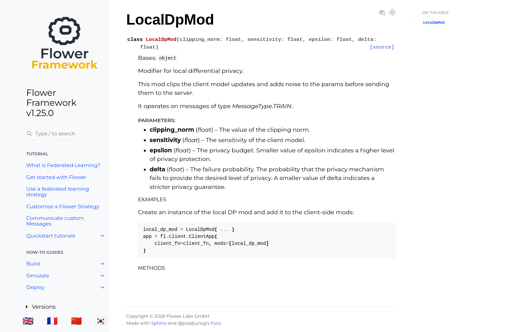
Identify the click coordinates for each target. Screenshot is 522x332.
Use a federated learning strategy (57, 192)
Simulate (37, 275)
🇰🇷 (100, 320)
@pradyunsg (192, 323)
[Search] (64, 133)
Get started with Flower (56, 177)
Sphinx (158, 323)
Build (33, 263)
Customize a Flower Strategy (62, 206)
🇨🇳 (76, 320)
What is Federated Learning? (63, 165)
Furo (216, 323)
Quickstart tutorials (50, 236)
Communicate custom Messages (55, 221)
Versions (44, 306)
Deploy (35, 287)
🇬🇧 (28, 320)
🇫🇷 (52, 320)
